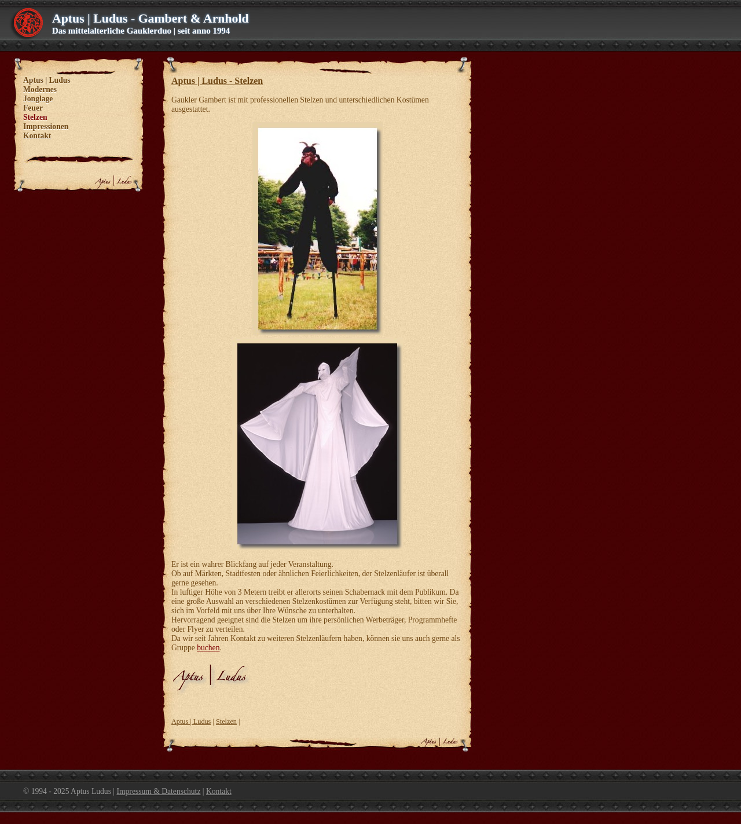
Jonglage (38, 98)
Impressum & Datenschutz (158, 791)
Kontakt (37, 135)
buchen (208, 647)
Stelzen (226, 721)
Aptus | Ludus (191, 721)
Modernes (40, 89)
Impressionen (45, 126)
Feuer (33, 108)
